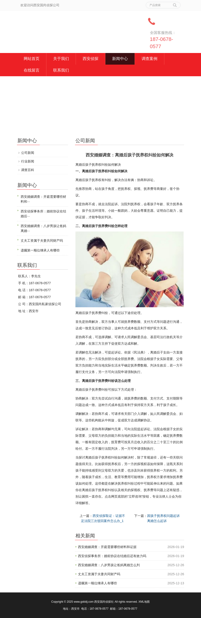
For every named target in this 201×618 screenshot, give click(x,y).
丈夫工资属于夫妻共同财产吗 (99, 574)
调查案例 (149, 58)
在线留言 (31, 70)
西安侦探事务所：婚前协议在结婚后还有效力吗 (112, 556)
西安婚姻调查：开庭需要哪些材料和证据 (107, 547)
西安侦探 (90, 58)
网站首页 (31, 58)
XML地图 (144, 601)
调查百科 (27, 170)
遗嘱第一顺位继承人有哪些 (97, 583)
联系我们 (61, 70)
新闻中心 (120, 58)
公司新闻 (27, 153)
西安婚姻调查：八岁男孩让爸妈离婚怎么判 (109, 565)
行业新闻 (27, 161)
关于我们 (61, 58)
